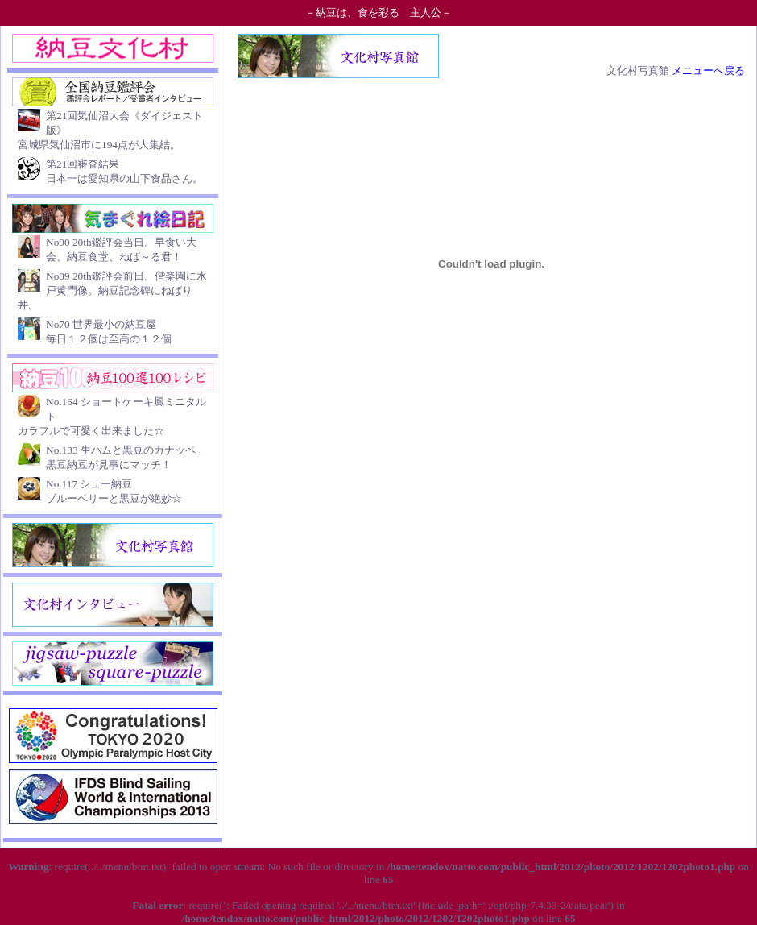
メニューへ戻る (708, 70)
